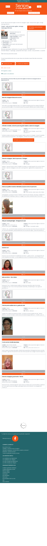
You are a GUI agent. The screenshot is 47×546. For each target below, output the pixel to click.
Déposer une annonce (34, 13)
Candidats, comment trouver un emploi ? (11, 448)
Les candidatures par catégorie (9, 459)
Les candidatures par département (10, 458)
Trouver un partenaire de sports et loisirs (11, 453)
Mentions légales (6, 470)
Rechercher (10, 13)
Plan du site (5, 477)
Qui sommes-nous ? (7, 447)
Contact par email (7, 63)
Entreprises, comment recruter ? (9, 451)
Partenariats (5, 474)
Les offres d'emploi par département (10, 461)
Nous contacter (6, 481)
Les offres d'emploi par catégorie (9, 462)
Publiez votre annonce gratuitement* (23, 140)
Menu (8, 6)
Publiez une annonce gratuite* (35, 27)
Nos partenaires (6, 475)
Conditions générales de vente (9, 469)
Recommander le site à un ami (9, 478)
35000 (17, 38)
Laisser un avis (6, 68)
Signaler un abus (6, 70)
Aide (3, 480)
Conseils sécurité (6, 472)
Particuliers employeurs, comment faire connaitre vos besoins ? (16, 450)
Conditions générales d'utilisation (9, 467)
